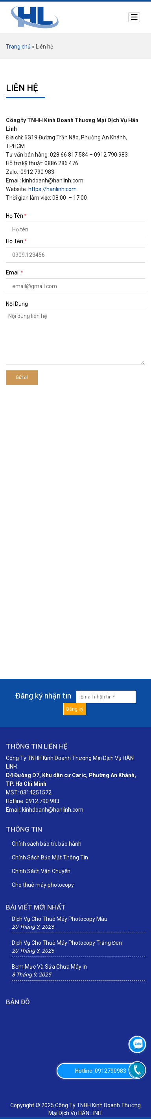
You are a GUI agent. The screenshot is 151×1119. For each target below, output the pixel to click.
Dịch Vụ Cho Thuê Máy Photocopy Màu (59, 919)
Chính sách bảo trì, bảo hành (46, 844)
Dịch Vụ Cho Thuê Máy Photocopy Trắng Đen (67, 943)
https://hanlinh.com (52, 189)
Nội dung (17, 304)
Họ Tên (14, 216)
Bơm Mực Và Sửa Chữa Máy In (49, 967)
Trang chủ (18, 46)
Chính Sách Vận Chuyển (41, 871)
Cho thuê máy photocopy (43, 885)
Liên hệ (22, 88)
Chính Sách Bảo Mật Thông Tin (50, 857)
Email (13, 272)
